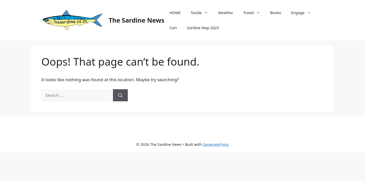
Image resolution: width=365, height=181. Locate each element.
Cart (173, 27)
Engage (303, 12)
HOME (175, 12)
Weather (225, 12)
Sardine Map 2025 (203, 27)
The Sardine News (136, 20)
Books (275, 12)
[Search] (120, 95)
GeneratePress (216, 144)
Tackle (202, 12)
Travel (254, 12)
